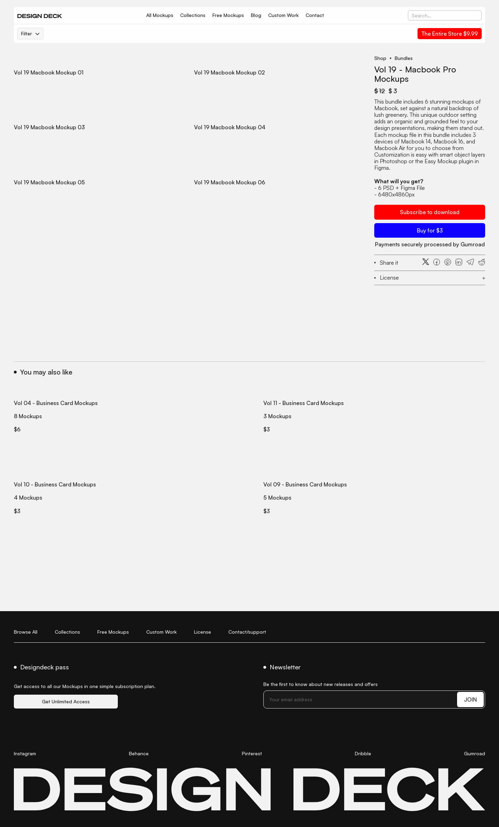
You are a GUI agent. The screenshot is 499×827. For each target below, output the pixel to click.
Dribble (363, 753)
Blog (256, 15)
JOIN (470, 699)
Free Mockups (228, 15)
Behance (139, 753)
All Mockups (159, 15)
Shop (380, 58)
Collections (192, 15)
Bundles (404, 58)
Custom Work (283, 15)
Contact (315, 15)
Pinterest (252, 753)
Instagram (25, 753)
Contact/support (247, 632)
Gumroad (474, 753)
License (202, 632)
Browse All (25, 632)
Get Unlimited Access (66, 701)
